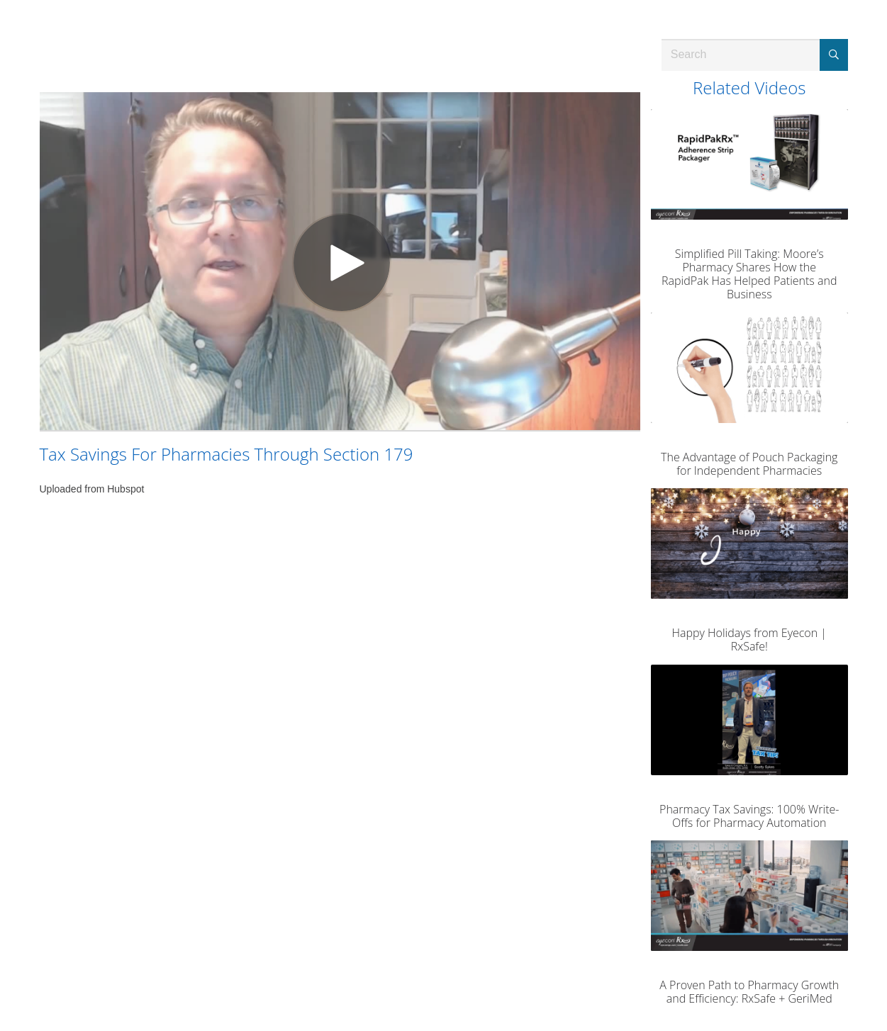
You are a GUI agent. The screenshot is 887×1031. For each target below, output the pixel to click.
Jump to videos (0, 0)
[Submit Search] (834, 55)
